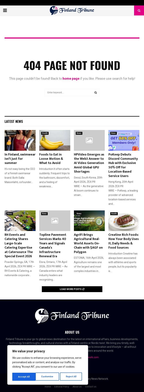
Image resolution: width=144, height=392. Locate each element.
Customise (24, 376)
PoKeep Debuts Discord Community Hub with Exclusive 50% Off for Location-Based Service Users (123, 165)
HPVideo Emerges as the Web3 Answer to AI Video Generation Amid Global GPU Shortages (89, 163)
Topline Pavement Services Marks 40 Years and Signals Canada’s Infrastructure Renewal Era (52, 245)
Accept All (72, 376)
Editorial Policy (61, 386)
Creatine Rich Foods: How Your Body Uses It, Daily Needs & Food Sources (123, 241)
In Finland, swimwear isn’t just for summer (20, 159)
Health (45, 133)
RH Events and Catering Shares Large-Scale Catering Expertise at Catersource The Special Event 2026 (19, 245)
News (79, 133)
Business (11, 133)
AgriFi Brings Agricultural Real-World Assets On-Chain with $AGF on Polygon (88, 243)
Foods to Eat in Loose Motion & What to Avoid (51, 159)
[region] (47, 365)
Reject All (48, 376)
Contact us (90, 386)
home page (71, 78)
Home (48, 386)
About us (77, 386)
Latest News (14, 121)
